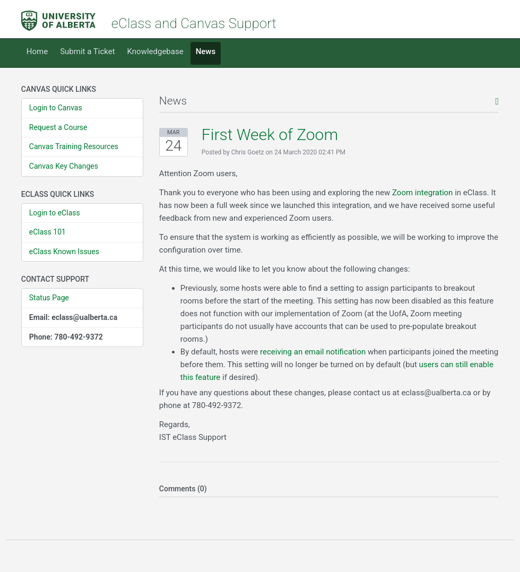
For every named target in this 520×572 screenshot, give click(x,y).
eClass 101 (47, 232)
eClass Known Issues (64, 251)
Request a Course (58, 127)
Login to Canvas (55, 107)
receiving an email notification (313, 352)
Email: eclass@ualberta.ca (73, 317)
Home (37, 51)
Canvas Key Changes (63, 166)
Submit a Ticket (87, 51)
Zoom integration (422, 192)
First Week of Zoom (270, 134)
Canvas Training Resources (73, 146)
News (206, 51)
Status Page (49, 297)
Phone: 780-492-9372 (66, 337)
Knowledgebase (155, 51)
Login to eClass (54, 213)
